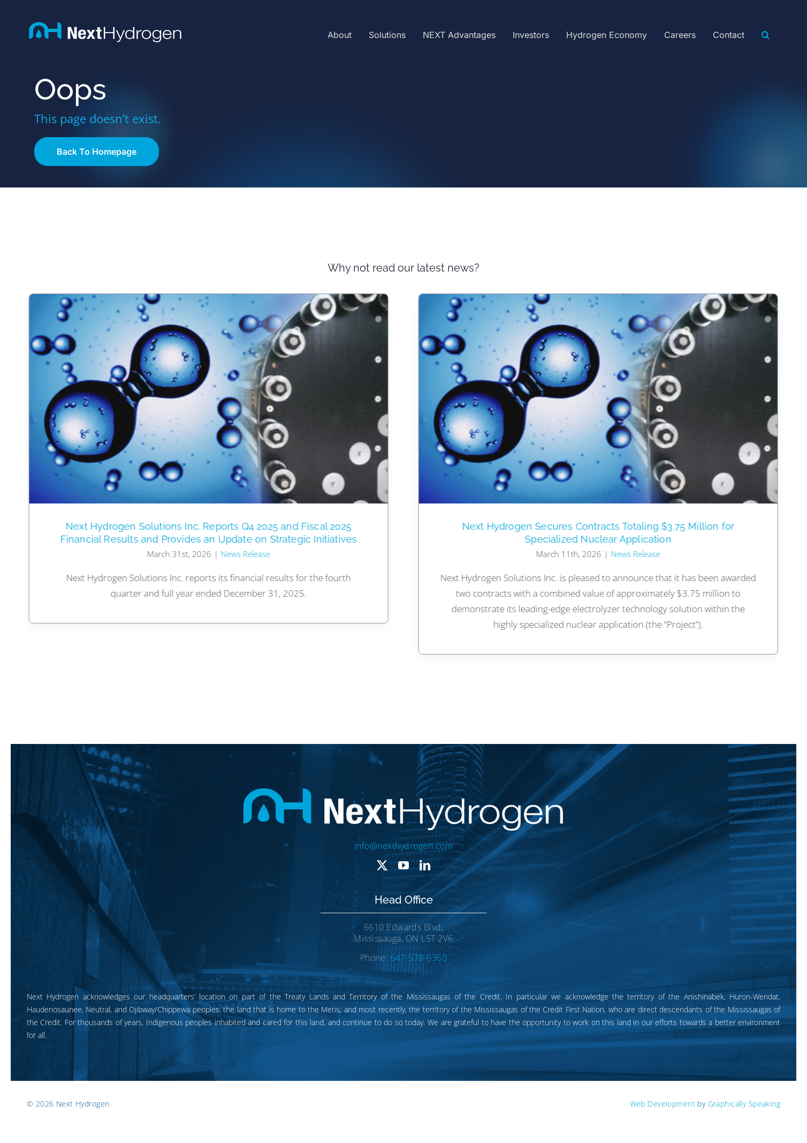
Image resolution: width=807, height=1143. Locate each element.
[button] (765, 35)
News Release (244, 553)
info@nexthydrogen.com (403, 846)
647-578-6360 (418, 958)
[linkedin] (425, 865)
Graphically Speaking (744, 1104)
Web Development (662, 1104)
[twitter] (382, 865)
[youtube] (403, 865)
